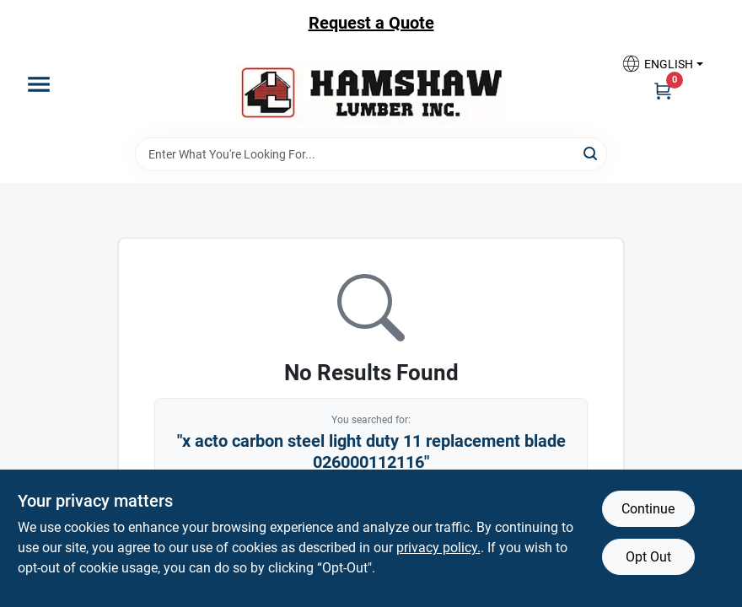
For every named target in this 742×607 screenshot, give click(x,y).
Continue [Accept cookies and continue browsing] (648, 509)
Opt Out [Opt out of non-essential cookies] (648, 557)
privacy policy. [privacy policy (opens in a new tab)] (438, 548)
